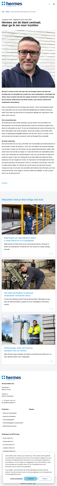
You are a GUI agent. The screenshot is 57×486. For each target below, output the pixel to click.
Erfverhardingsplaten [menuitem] (8, 419)
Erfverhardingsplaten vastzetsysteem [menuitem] (13, 423)
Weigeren (45, 478)
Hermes (4, 183)
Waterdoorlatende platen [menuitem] (9, 426)
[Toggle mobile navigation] (54, 4)
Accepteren (30, 478)
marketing (29, 483)
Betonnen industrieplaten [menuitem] (10, 413)
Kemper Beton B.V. (8, 441)
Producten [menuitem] (5, 409)
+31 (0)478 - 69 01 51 (8, 400)
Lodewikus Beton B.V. (9, 448)
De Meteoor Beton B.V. (9, 451)
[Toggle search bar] (49, 4)
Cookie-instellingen (16, 478)
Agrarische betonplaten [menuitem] (9, 416)
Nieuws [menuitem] (31, 409)
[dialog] (28, 467)
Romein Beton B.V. (8, 438)
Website (23, 483)
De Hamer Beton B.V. (9, 444)
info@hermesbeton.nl (8, 402)
